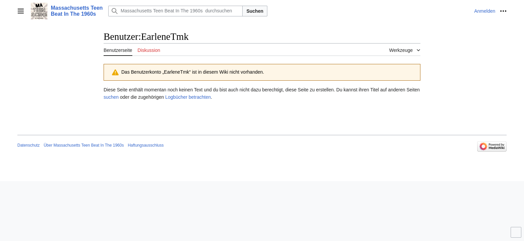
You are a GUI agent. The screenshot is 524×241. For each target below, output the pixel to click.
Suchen (254, 11)
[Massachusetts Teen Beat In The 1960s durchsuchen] (175, 11)
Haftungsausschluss (145, 145)
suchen (111, 97)
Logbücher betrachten (188, 97)
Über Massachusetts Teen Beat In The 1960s (84, 145)
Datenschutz (28, 145)
